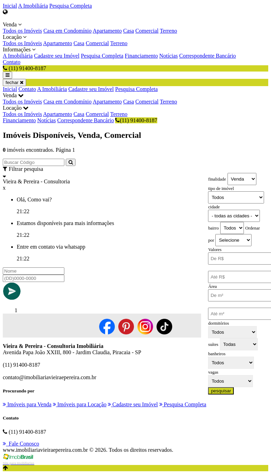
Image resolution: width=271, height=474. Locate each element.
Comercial (147, 31)
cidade (214, 207)
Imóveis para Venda (27, 404)
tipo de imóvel (221, 188)
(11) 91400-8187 (136, 120)
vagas (213, 372)
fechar (14, 82)
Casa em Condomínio (67, 31)
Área (212, 286)
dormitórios (218, 323)
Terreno (168, 31)
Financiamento (141, 56)
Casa (128, 31)
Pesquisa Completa (70, 6)
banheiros (216, 353)
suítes (213, 344)
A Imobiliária (33, 6)
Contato (12, 62)
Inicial (10, 6)
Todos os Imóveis (22, 31)
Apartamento (107, 31)
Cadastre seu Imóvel (57, 56)
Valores (214, 249)
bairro (213, 228)
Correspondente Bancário (207, 56)
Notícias (168, 56)
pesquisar (221, 390)
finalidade (217, 179)
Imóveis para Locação (79, 404)
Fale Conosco (21, 444)
